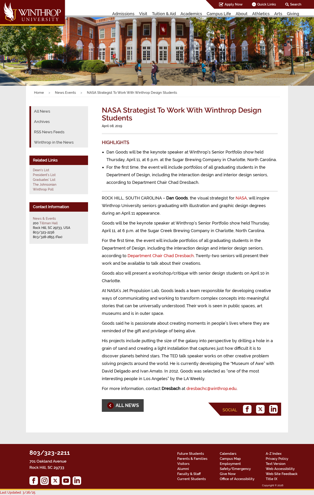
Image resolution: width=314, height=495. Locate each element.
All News (42, 111)
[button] (23, 47)
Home (39, 93)
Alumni (183, 469)
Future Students (190, 454)
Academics (191, 13)
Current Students (191, 479)
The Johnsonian (44, 184)
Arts (278, 13)
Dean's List (41, 170)
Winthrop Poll (43, 189)
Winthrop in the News (54, 142)
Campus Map (230, 459)
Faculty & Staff (189, 474)
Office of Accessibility (237, 479)
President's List (44, 175)
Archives (42, 121)
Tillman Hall (49, 223)
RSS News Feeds (49, 132)
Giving (293, 13)
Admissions (123, 13)
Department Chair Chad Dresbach (161, 255)
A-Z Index (274, 454)
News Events (65, 93)
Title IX (271, 479)
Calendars (228, 454)
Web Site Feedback (281, 474)
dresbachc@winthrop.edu (211, 388)
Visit (143, 13)
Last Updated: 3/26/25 (17, 492)
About (242, 13)
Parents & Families (192, 459)
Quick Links (266, 4)
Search (295, 4)
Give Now (228, 474)
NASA (241, 198)
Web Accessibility (280, 469)
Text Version (275, 464)
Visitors (183, 464)
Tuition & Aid (164, 13)
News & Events (44, 218)
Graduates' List (44, 180)
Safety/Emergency (235, 469)
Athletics (261, 13)
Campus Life (219, 13)
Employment (230, 464)
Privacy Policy (277, 459)
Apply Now (234, 4)
